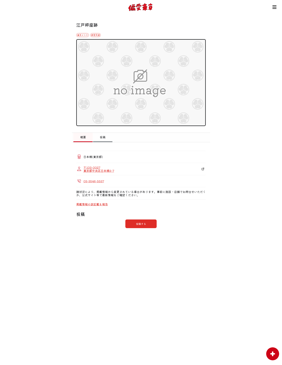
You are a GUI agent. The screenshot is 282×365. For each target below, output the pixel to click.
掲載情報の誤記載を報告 (92, 204)
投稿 (103, 137)
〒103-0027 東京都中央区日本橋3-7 (98, 169)
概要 (83, 137)
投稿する (141, 224)
